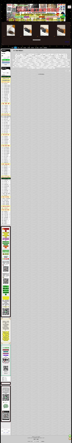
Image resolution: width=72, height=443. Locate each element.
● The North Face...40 (53, 62)
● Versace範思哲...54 (43, 55)
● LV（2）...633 (18, 55)
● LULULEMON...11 (32, 62)
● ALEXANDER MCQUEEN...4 (26, 66)
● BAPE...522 (23, 61)
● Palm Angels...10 (39, 58)
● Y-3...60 (22, 65)
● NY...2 (40, 65)
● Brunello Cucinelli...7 (17, 66)
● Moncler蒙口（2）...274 (19, 58)
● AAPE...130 (18, 61)
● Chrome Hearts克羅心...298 (54, 58)
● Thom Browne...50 (38, 57)
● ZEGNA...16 (45, 65)
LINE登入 (4, 432)
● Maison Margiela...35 (63, 58)
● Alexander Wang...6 (34, 65)
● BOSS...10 (47, 61)
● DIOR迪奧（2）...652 (35, 55)
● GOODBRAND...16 (64, 65)
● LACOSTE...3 (25, 62)
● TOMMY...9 (60, 62)
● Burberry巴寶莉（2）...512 (20, 57)
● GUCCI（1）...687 (48, 54)
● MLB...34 (39, 62)
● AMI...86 (27, 65)
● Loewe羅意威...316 (46, 57)
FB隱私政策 (42, 441)
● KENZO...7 (27, 58)
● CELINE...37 (66, 62)
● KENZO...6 (67, 66)
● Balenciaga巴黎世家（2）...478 (38, 54)
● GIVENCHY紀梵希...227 (52, 55)
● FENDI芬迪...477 (53, 57)
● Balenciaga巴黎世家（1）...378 (27, 54)
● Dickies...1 (52, 61)
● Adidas (42, 61)
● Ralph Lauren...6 (45, 62)
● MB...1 (57, 65)
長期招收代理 (5, 351)
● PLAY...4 (61, 66)
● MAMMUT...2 (55, 66)
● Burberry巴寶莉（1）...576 (62, 55)
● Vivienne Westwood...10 (36, 66)
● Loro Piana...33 (51, 65)
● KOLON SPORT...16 (18, 62)
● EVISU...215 (58, 61)
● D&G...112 (33, 58)
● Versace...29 (44, 66)
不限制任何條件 (6, 353)
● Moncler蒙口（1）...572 (62, 57)
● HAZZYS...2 (64, 61)
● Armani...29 (17, 65)
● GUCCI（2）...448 (56, 54)
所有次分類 (18, 54)
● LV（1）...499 (63, 54)
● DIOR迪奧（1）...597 (26, 55)
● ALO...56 (37, 61)
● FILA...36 (49, 66)
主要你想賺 (5, 355)
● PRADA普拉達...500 (30, 57)
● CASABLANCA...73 (30, 61)
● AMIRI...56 (46, 58)
